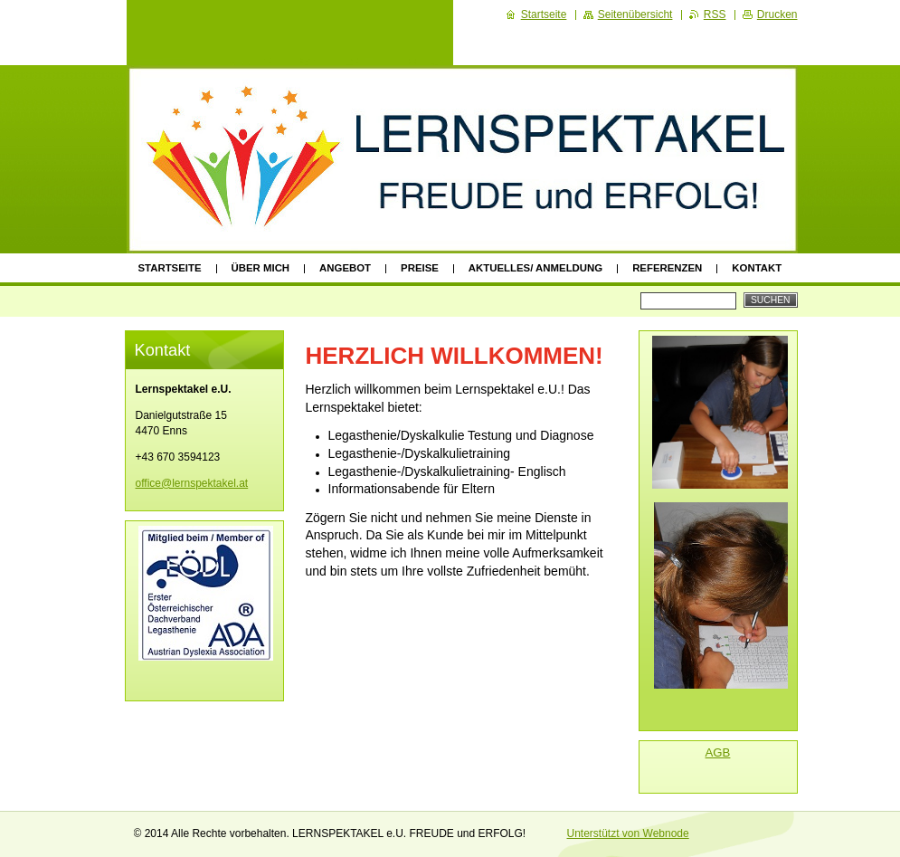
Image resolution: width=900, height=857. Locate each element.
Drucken (777, 14)
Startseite (170, 267)
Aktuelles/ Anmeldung (535, 267)
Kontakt (757, 267)
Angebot (345, 267)
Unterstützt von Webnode (628, 833)
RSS (715, 14)
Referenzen (667, 267)
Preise (420, 267)
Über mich (261, 267)
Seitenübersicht (635, 14)
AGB (718, 752)
